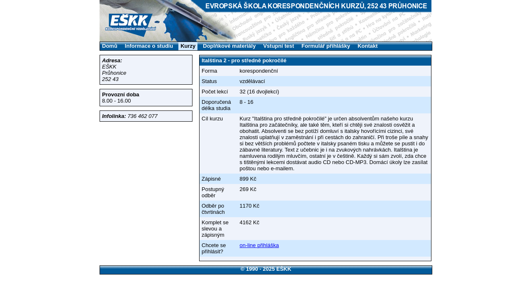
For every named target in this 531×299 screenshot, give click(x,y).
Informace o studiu (149, 46)
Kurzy (187, 46)
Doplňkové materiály (229, 46)
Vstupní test (278, 46)
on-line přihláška (259, 245)
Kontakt (368, 46)
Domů (109, 46)
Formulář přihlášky (326, 46)
